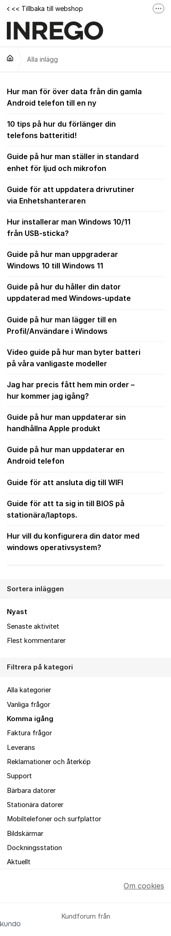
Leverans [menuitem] (21, 747)
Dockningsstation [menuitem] (34, 848)
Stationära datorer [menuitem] (35, 805)
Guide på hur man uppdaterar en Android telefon (85, 454)
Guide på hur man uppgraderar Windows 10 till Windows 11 (85, 259)
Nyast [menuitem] (17, 612)
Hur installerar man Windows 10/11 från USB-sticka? (85, 227)
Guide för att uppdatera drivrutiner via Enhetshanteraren (85, 194)
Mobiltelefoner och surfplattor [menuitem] (54, 819)
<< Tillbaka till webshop (45, 8)
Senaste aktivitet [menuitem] (33, 626)
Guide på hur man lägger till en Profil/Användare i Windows (85, 325)
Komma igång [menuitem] (30, 719)
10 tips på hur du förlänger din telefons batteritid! (85, 129)
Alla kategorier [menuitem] (29, 690)
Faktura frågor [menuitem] (29, 733)
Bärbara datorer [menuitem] (31, 790)
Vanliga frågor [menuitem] (28, 705)
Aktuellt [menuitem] (19, 862)
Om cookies (144, 885)
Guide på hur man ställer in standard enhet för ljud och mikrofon (85, 161)
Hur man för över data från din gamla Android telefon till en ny (85, 96)
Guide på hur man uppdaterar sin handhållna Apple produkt (85, 422)
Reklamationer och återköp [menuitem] (49, 762)
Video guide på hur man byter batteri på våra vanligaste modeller (85, 357)
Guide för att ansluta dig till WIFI (85, 482)
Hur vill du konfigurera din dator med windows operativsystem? (85, 541)
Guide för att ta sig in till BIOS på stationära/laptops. (85, 508)
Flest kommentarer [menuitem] (36, 640)
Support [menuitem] (19, 776)
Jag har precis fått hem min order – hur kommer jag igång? (85, 390)
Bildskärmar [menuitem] (25, 833)
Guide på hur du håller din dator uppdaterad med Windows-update (85, 292)
